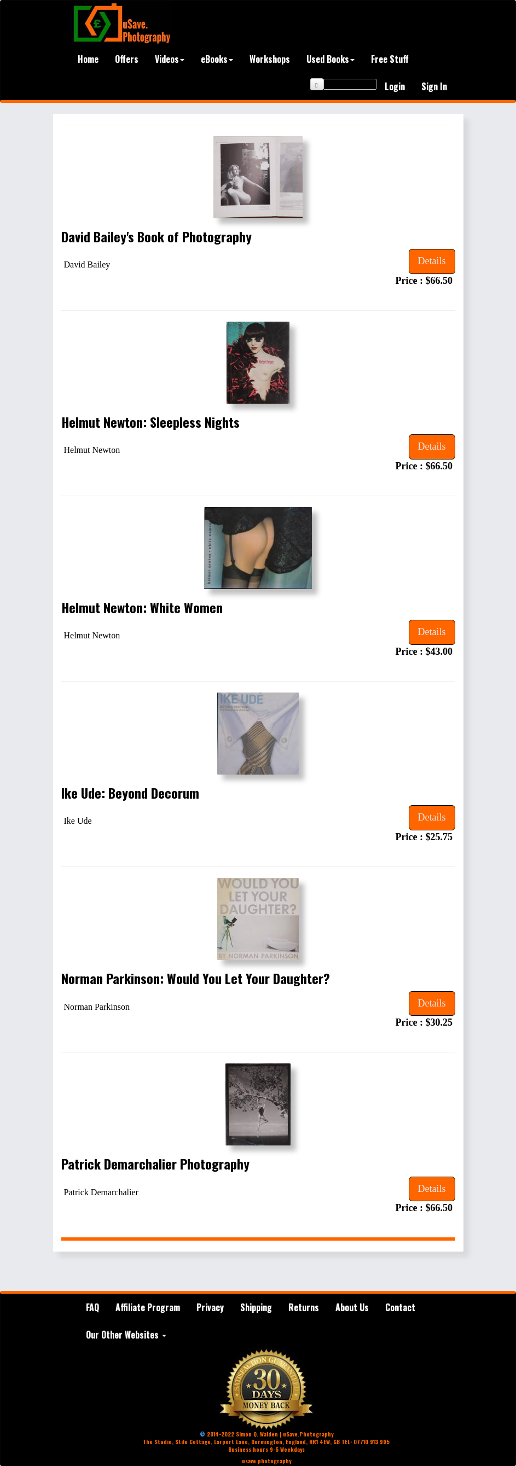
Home (88, 59)
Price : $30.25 (425, 1022)
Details (432, 260)
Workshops (270, 59)
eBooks (217, 59)
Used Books (330, 59)
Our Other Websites (126, 1334)
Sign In (434, 86)
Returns (303, 1307)
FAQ (92, 1307)
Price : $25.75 (425, 836)
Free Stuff (390, 59)
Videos (169, 59)
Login (395, 86)
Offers (126, 59)
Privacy (210, 1307)
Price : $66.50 (425, 280)
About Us (352, 1307)
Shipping (256, 1307)
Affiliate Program (147, 1307)
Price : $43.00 (425, 651)
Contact (400, 1307)
